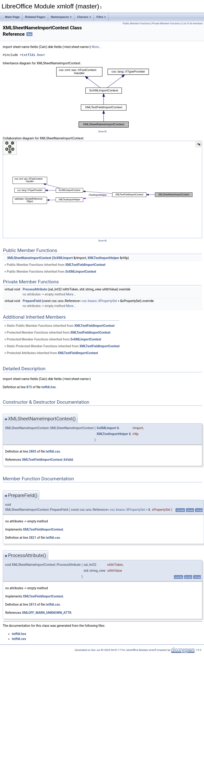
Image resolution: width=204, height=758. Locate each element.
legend (102, 131)
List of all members (192, 23)
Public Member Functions (136, 23)
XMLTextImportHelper (103, 258)
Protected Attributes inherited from (51, 353)
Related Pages (35, 17)
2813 (32, 604)
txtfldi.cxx (53, 451)
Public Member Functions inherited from (54, 265)
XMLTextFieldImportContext (85, 265)
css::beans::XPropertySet (99, 301)
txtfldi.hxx (32, 55)
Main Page (12, 17)
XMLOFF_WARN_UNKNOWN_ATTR (46, 612)
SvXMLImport (63, 258)
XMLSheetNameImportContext (29, 258)
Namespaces (61, 17)
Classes (84, 17)
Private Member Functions (166, 23)
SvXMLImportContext (80, 271)
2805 (32, 451)
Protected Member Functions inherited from (57, 332)
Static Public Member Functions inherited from (59, 325)
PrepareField (32, 301)
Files (101, 17)
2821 (32, 537)
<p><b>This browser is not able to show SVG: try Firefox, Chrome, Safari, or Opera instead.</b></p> (102, 97)
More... (96, 47)
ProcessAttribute (35, 289)
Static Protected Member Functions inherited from (62, 346)
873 (29, 387)
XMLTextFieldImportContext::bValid (47, 459)
